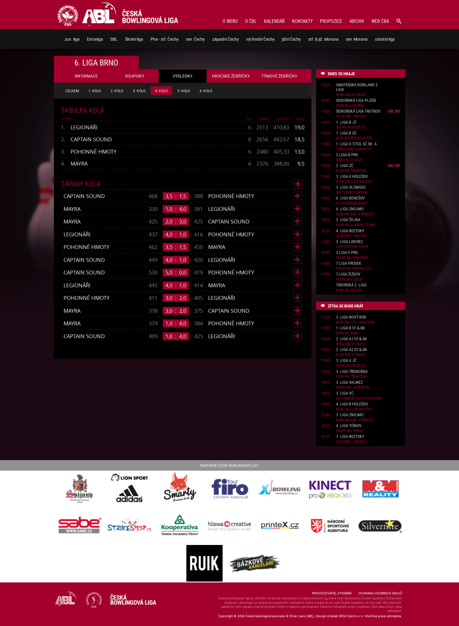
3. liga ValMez (349, 382)
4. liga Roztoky (350, 230)
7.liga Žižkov (348, 274)
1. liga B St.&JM (350, 328)
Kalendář (274, 21)
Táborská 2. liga (351, 285)
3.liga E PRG (347, 252)
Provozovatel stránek (332, 593)
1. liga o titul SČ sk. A (356, 144)
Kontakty (302, 21)
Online (394, 111)
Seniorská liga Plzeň (356, 100)
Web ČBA (380, 21)
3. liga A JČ (346, 360)
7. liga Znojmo (350, 414)
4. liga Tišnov (349, 425)
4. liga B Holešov (352, 404)
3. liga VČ (345, 393)
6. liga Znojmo (350, 209)
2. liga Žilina (348, 219)
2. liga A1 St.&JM (351, 338)
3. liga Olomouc (351, 187)
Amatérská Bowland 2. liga (357, 87)
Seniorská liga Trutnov (358, 111)
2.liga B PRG (347, 154)
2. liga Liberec (349, 241)
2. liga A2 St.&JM (351, 349)
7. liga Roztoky (350, 436)
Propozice (331, 21)
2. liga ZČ (344, 165)
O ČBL (251, 21)
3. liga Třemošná (352, 371)
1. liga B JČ (346, 122)
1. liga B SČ (346, 133)
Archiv (357, 21)
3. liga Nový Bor (351, 317)
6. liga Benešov (350, 198)
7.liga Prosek (348, 263)
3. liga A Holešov (352, 176)
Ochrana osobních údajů (380, 593)
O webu (230, 21)
